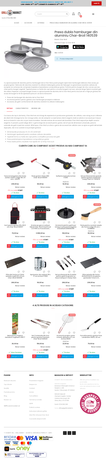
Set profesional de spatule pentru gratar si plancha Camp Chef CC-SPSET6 (91, 177)
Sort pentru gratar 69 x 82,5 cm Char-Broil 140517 (15, 226)
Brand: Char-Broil (61, 39)
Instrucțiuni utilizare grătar (38, 411)
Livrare (31, 392)
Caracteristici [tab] (22, 108)
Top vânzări (8, 384)
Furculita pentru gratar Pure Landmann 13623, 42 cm (91, 336)
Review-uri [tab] (35, 108)
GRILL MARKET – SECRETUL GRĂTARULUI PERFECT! (31, 433)
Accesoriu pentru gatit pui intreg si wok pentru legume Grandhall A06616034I (65, 226)
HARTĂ (96, 3)
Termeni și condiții (35, 400)
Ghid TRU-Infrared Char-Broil (39, 415)
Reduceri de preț (10, 381)
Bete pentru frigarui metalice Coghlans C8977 (15, 336)
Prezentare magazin (36, 381)
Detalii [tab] (9, 108)
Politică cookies (34, 407)
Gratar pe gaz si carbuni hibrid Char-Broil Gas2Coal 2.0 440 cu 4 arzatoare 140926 (40, 226)
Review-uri (7, 400)
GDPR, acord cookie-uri (12, 406)
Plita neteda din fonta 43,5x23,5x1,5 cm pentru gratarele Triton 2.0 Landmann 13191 (91, 276)
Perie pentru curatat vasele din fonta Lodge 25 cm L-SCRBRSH (91, 226)
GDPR (31, 404)
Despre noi (33, 384)
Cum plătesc (33, 396)
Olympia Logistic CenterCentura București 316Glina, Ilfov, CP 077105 (63, 398)
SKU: (56, 53)
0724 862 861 (11, 18)
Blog (5, 396)
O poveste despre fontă (37, 419)
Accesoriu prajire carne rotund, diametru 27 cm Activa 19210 (65, 337)
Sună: (57, 404)
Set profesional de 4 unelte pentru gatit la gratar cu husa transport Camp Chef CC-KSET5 (65, 276)
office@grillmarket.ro (66, 408)
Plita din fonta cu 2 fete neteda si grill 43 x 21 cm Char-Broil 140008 (15, 276)
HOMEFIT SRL (9, 433)
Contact (32, 388)
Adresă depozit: (60, 394)
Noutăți (6, 388)
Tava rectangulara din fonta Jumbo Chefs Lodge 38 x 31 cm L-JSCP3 (15, 177)
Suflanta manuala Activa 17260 (65, 177)
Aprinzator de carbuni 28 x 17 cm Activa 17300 (40, 275)
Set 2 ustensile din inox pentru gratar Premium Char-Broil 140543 (40, 337)
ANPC (50, 433)
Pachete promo (9, 392)
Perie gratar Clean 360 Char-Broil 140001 (40, 177)
